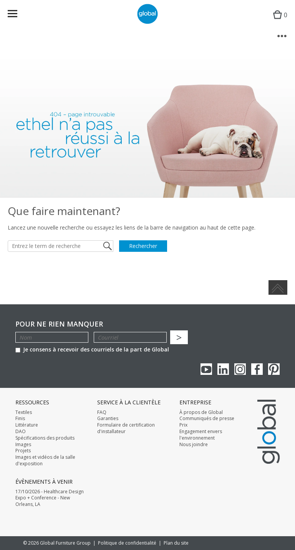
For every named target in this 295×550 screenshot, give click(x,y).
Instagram (240, 369)
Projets (23, 451)
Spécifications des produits (45, 438)
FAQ (101, 412)
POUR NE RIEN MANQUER (59, 324)
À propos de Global (201, 412)
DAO (20, 432)
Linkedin (223, 369)
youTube (206, 369)
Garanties (107, 418)
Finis (20, 418)
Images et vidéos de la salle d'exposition (45, 460)
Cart (278, 21)
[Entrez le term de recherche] (60, 246)
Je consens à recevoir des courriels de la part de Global (92, 349)
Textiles (23, 412)
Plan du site (176, 543)
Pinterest (274, 369)
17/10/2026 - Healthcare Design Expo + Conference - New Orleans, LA (49, 498)
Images (23, 445)
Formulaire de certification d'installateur (126, 428)
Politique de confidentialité (127, 543)
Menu (17, 15)
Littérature (26, 425)
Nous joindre (193, 445)
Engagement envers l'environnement (200, 435)
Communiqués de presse (206, 418)
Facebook (257, 369)
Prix (183, 425)
